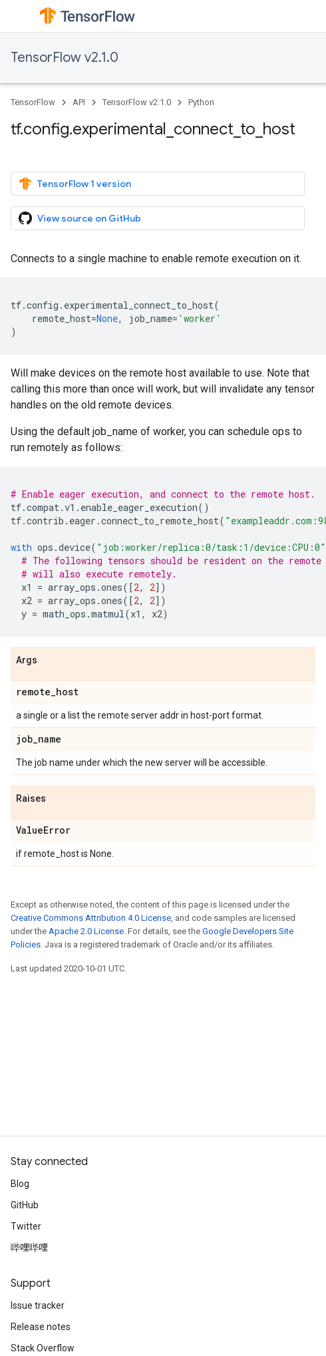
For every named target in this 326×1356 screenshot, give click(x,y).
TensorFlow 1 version (75, 183)
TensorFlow (33, 102)
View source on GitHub (80, 218)
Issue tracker (38, 1305)
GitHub (25, 1205)
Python (201, 102)
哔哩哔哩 (29, 1247)
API (79, 102)
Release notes (41, 1326)
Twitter (26, 1226)
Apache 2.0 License (86, 931)
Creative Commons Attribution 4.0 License (91, 918)
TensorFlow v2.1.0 (64, 57)
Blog (20, 1183)
